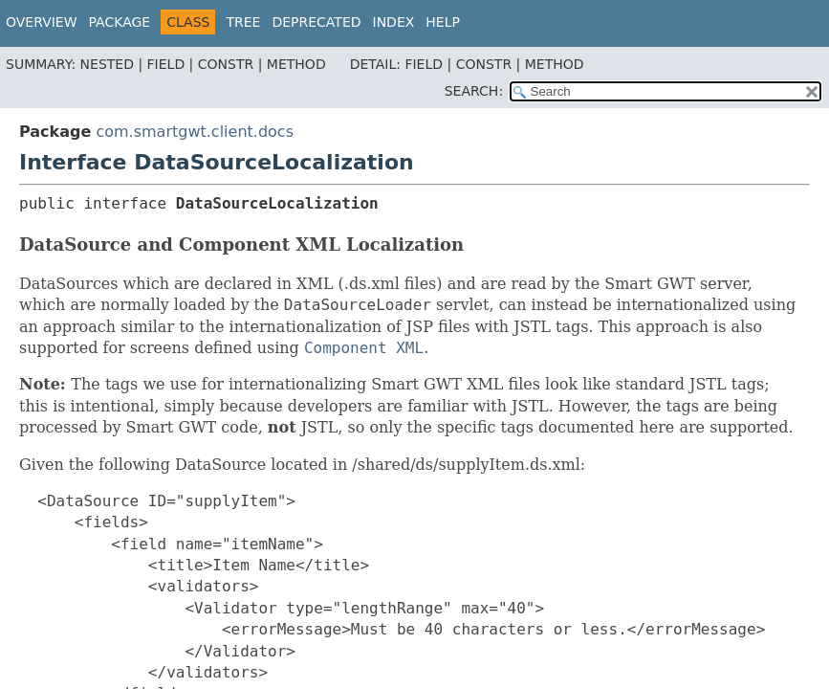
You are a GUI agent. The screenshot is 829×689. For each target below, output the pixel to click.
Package (120, 22)
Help (442, 22)
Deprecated (316, 22)
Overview (41, 22)
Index (394, 22)
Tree (243, 22)
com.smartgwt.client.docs (195, 131)
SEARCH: (474, 91)
